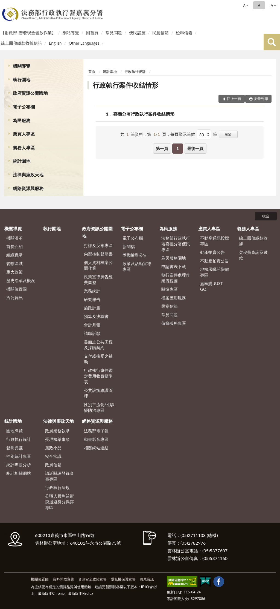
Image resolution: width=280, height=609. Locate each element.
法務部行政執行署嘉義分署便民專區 (175, 243)
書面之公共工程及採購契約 (98, 344)
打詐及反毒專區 (98, 245)
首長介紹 (14, 246)
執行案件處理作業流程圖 (175, 277)
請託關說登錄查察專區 (59, 476)
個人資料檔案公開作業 (98, 265)
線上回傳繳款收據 (253, 240)
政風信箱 (53, 464)
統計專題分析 (18, 464)
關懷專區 (169, 289)
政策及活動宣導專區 (136, 266)
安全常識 (53, 456)
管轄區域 (14, 263)
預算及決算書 (96, 316)
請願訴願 (92, 333)
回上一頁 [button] (234, 98)
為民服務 (21, 120)
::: (5, 4)
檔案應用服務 (173, 297)
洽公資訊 (14, 297)
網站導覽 (71, 32)
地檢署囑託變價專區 (214, 272)
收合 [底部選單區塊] (265, 216)
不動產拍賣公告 (214, 260)
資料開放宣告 (63, 579)
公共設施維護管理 (98, 393)
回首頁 (92, 32)
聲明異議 (14, 447)
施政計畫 (92, 307)
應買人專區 (24, 133)
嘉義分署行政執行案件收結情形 (143, 114)
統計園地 (21, 160)
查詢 (272, 42)
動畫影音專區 (96, 439)
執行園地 (21, 79)
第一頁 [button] (162, 148)
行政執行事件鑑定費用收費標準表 (98, 376)
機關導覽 (21, 65)
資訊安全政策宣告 (92, 579)
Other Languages (84, 43)
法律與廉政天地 (28, 174)
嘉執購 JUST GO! (211, 286)
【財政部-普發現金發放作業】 (28, 32)
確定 (228, 134)
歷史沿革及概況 (20, 280)
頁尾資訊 (147, 579)
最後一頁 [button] (195, 148)
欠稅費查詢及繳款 (253, 255)
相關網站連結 (96, 447)
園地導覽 (14, 430)
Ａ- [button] (245, 5)
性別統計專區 (18, 456)
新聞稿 (128, 246)
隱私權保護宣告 (123, 579)
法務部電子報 (96, 430)
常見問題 (114, 32)
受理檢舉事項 (57, 439)
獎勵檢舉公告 (134, 254)
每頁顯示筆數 (182, 134)
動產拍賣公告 (212, 252)
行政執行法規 (57, 487)
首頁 (91, 71)
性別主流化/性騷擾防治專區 (99, 407)
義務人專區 (24, 147)
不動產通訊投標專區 (214, 240)
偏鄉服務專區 (173, 323)
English (55, 43)
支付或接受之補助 (98, 359)
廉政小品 (53, 447)
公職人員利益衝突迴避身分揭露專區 (59, 501)
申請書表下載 (173, 266)
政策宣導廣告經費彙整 (98, 279)
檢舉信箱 (184, 32)
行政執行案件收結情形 (125, 85)
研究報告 (92, 299)
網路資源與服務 (28, 188)
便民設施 (137, 32)
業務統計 (92, 290)
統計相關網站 (18, 473)
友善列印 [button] (261, 98)
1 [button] (177, 148)
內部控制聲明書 (98, 253)
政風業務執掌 (57, 430)
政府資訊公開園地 (30, 93)
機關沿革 (14, 237)
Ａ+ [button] (273, 5)
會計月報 (92, 324)
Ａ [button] (259, 5)
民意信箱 (160, 32)
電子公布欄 (24, 106)
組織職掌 (14, 254)
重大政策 (14, 271)
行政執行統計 (135, 71)
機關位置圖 (16, 288)
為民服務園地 (173, 257)
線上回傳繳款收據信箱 (21, 43)
